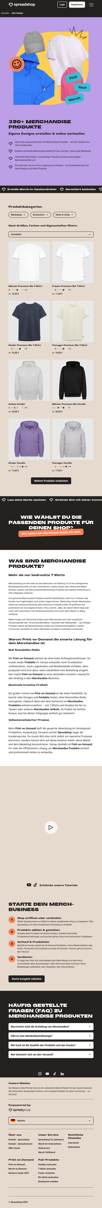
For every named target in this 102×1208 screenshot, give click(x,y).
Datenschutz (74, 1147)
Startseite (5, 13)
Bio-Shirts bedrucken (48, 1177)
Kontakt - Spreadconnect (20, 1144)
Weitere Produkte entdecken (51, 480)
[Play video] (51, 827)
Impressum (73, 1143)
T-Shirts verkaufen (47, 1169)
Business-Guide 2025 (18, 1173)
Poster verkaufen (46, 1173)
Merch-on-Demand (17, 1169)
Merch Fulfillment (46, 1152)
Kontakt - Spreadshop (18, 1139)
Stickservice (44, 1148)
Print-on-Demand (16, 1164)
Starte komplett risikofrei (26, 978)
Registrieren (77, 4)
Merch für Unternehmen (49, 1144)
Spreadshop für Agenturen (51, 1139)
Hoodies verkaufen (47, 1164)
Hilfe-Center (14, 1148)
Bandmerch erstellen (48, 1181)
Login (62, 4)
